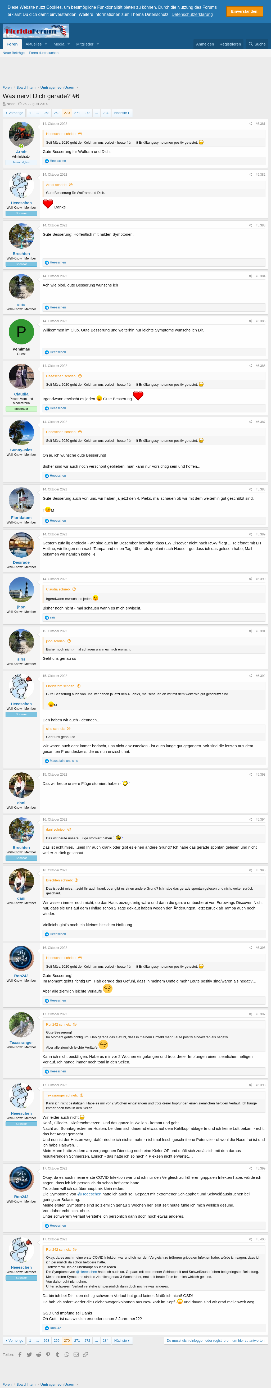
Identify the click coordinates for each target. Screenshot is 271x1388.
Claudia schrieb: (58, 589)
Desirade (21, 562)
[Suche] (257, 44)
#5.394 (260, 819)
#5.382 (260, 174)
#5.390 (260, 579)
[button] (45, 44)
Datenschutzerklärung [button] (192, 14)
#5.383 (260, 225)
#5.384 (260, 276)
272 (87, 113)
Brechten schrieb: (59, 880)
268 (46, 113)
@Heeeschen (89, 1193)
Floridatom (21, 517)
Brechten (21, 253)
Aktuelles (34, 44)
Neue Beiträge (14, 52)
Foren (12, 44)
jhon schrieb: (56, 641)
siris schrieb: (55, 728)
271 (77, 113)
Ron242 (21, 975)
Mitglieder (84, 44)
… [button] (37, 113)
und (64, 760)
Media (58, 44)
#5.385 (260, 321)
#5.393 (260, 774)
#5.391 (260, 630)
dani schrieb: (56, 829)
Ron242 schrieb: (58, 1024)
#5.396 (260, 947)
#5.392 (260, 675)
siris (21, 304)
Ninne (11, 104)
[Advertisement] (135, 71)
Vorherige (15, 113)
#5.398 (260, 1085)
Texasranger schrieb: (62, 1095)
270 (67, 113)
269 (57, 113)
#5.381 (260, 123)
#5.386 (260, 365)
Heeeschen (21, 202)
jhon (21, 606)
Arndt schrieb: (56, 184)
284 (106, 113)
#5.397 (260, 1014)
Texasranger (21, 1042)
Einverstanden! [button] (245, 11)
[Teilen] (250, 124)
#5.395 (260, 870)
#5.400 (260, 1239)
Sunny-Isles (21, 449)
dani (21, 802)
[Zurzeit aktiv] (21, 146)
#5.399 (260, 1168)
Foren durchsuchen (43, 52)
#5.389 (260, 534)
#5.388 (260, 489)
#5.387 (260, 422)
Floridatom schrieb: (60, 686)
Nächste (120, 113)
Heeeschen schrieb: (61, 133)
